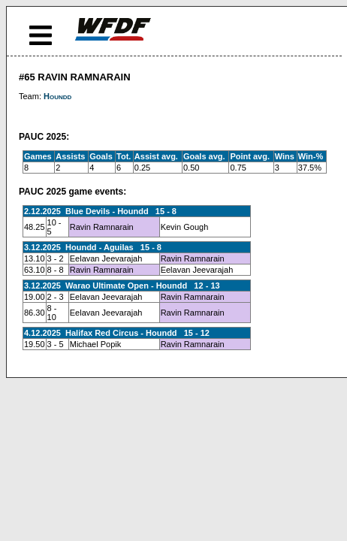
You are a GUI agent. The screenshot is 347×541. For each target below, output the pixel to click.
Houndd (57, 96)
